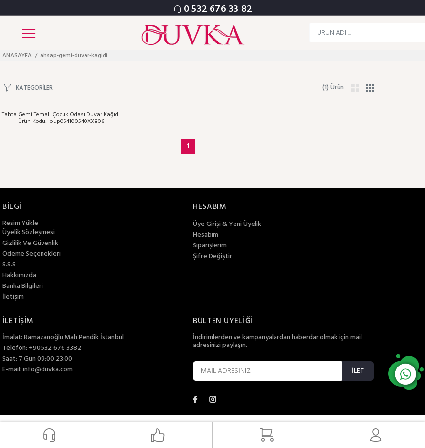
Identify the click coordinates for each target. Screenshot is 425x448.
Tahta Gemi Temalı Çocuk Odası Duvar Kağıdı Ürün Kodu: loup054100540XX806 (61, 118)
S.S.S (9, 265)
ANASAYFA (17, 56)
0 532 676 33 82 (218, 9)
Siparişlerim (210, 246)
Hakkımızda (19, 275)
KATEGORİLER (34, 87)
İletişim (13, 297)
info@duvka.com (48, 369)
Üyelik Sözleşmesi (28, 232)
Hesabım (205, 235)
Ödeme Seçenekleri (31, 254)
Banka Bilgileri (22, 286)
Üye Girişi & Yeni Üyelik (227, 224)
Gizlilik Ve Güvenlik (30, 243)
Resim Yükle (20, 223)
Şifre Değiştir (212, 256)
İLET (358, 371)
